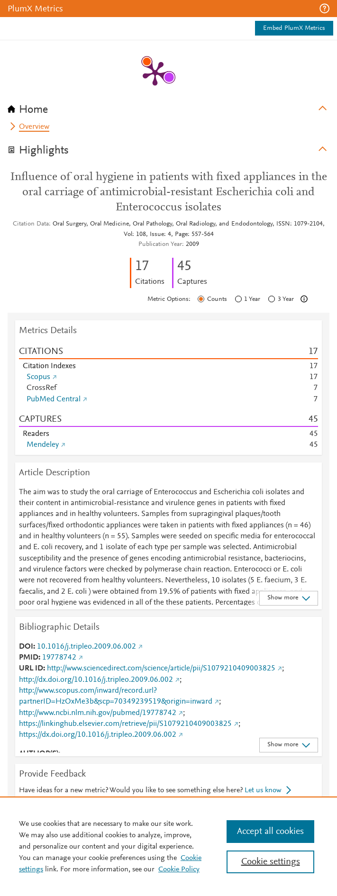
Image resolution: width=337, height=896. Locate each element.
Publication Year (160, 244)
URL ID (31, 668)
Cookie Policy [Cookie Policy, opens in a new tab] (179, 869)
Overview (34, 127)
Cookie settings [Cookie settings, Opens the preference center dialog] (270, 862)
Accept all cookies (270, 831)
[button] (324, 8)
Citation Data (31, 224)
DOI (26, 647)
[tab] (168, 106)
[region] (168, 846)
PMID (28, 657)
